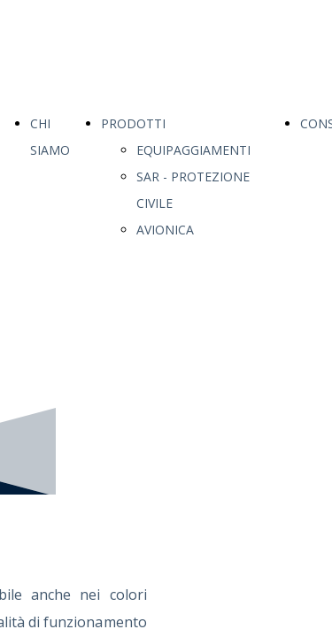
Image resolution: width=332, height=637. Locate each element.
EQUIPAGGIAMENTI (193, 150)
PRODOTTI (133, 123)
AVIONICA (165, 229)
